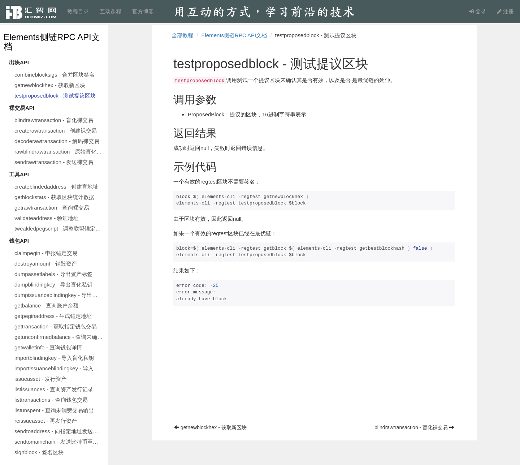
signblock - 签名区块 (39, 452)
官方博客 (143, 11)
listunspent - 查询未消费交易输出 (54, 410)
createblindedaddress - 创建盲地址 (56, 187)
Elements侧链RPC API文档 (52, 41)
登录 (477, 11)
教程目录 (78, 11)
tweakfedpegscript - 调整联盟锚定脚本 (59, 228)
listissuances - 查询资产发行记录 (53, 389)
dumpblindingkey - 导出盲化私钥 (53, 284)
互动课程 (110, 11)
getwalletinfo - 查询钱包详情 (48, 347)
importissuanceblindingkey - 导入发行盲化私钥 (59, 368)
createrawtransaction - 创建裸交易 (55, 131)
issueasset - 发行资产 (40, 379)
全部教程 (182, 35)
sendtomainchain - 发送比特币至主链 (59, 442)
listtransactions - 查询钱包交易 (51, 400)
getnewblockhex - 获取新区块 (49, 85)
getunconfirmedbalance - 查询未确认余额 (59, 337)
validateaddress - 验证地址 (46, 218)
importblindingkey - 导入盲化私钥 (54, 358)
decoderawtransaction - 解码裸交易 (56, 141)
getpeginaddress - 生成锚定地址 (53, 316)
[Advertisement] (314, 367)
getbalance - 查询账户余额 (46, 305)
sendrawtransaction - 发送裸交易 (53, 162)
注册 (505, 11)
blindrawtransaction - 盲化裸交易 (53, 120)
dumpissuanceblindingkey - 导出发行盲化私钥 (59, 295)
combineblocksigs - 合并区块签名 (54, 75)
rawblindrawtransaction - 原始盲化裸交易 (59, 151)
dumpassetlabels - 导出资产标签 (53, 274)
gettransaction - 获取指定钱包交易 (55, 326)
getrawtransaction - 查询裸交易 (51, 207)
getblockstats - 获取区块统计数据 (54, 197)
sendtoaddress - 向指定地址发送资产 (59, 431)
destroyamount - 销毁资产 (45, 264)
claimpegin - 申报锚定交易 (46, 253)
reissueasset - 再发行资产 (45, 421)
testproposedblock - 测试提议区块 (55, 95)
